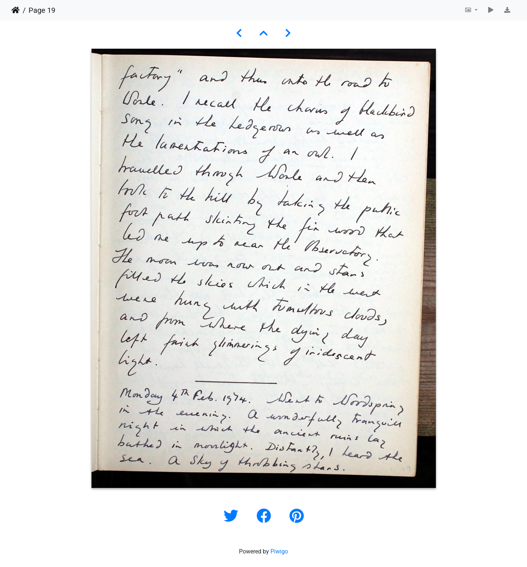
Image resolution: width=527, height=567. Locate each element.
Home (15, 10)
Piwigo (279, 551)
